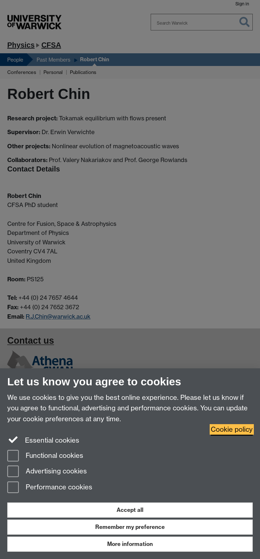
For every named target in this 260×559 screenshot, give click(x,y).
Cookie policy (232, 429)
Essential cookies (43, 439)
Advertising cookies (47, 472)
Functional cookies (45, 456)
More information (130, 544)
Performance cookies (49, 487)
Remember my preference (130, 526)
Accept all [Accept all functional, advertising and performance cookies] (130, 509)
